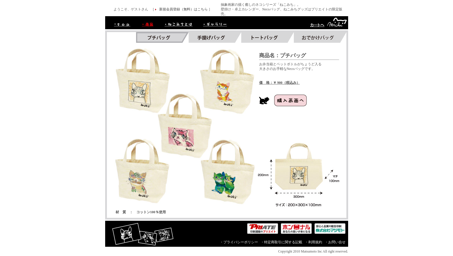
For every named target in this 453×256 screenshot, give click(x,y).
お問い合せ (337, 242)
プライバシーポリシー (240, 242)
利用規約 (315, 242)
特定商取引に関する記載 (283, 242)
